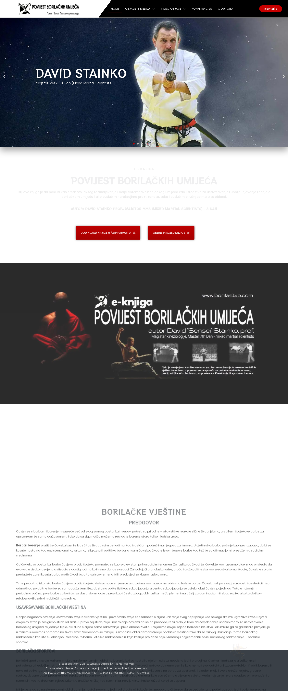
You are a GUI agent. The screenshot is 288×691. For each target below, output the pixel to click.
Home (115, 9)
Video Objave (173, 9)
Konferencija (202, 9)
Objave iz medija (140, 9)
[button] (4, 76)
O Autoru (225, 9)
